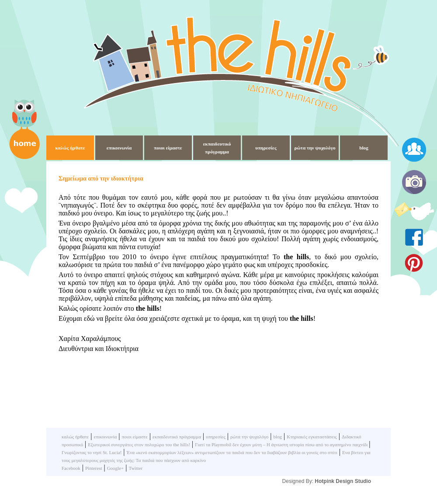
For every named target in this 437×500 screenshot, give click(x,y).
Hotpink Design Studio (343, 481)
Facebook (71, 468)
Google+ (115, 468)
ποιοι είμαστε (168, 147)
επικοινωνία (119, 147)
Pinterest (93, 468)
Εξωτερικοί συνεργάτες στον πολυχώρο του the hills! (139, 444)
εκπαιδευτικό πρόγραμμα (177, 436)
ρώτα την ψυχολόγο (314, 147)
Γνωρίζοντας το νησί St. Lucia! (91, 452)
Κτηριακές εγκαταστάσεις (311, 436)
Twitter (135, 468)
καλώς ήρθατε (70, 147)
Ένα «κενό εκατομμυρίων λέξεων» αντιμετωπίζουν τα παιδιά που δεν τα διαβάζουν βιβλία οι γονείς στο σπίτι (232, 452)
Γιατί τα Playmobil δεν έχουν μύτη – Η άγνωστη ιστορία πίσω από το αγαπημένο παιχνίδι (282, 444)
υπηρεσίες (265, 147)
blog (363, 147)
